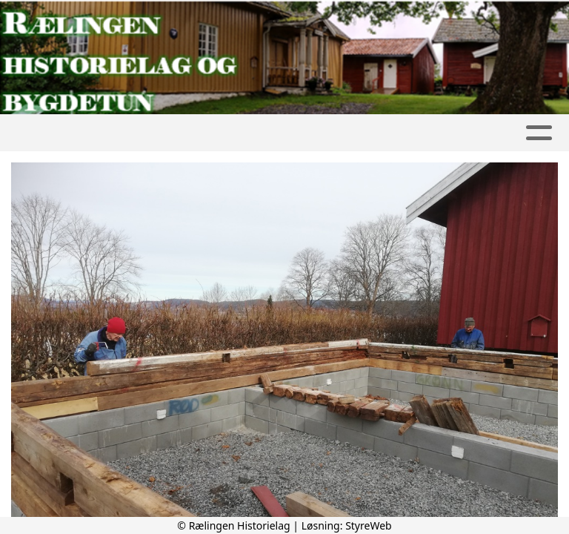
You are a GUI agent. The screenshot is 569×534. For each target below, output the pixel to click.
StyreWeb (368, 525)
